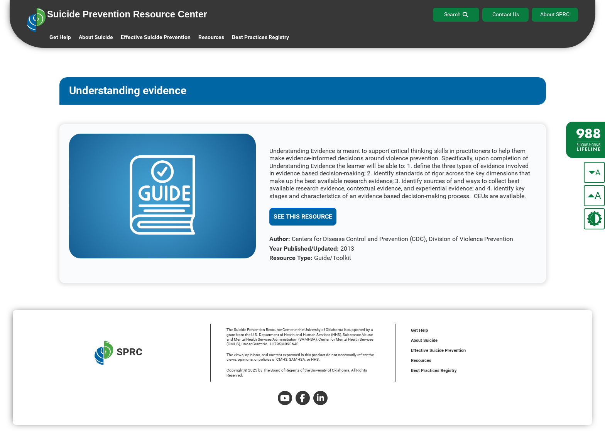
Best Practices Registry (260, 37)
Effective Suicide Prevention (438, 350)
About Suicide (96, 37)
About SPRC (555, 14)
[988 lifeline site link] (585, 140)
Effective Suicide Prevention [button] (156, 37)
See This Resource (303, 216)
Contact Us (505, 14)
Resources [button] (211, 37)
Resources (421, 360)
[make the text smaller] (594, 172)
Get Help (60, 37)
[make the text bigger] (594, 195)
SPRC (118, 353)
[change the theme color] (594, 218)
